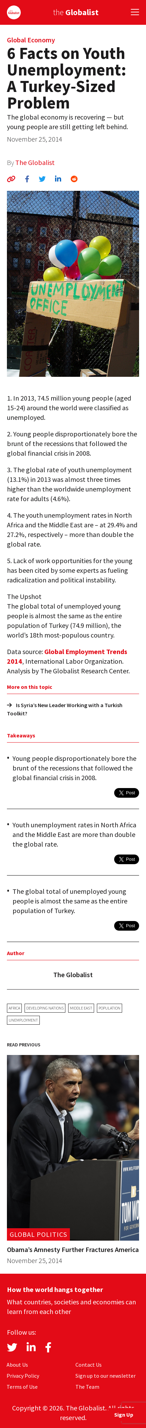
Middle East (81, 1008)
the (76, 12)
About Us (17, 1364)
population (109, 1008)
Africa (14, 1008)
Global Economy (31, 39)
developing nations (45, 1008)
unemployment (23, 1020)
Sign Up (123, 1414)
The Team (87, 1386)
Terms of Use (22, 1386)
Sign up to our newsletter (105, 1375)
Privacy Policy (23, 1375)
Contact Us (88, 1364)
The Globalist (35, 162)
